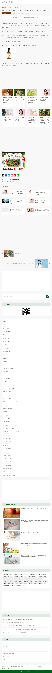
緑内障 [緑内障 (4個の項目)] (17, 583)
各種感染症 (6, 405)
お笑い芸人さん (7, 458)
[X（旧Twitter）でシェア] (3, 175)
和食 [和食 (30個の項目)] (45, 576)
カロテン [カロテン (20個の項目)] (16, 574)
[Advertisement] (26, 77)
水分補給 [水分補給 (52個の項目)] (15, 581)
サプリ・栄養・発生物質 (10, 385)
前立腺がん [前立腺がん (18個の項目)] (34, 576)
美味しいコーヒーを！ (8, 659)
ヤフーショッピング (7, 649)
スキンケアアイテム (16, 7)
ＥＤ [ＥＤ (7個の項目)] (23, 585)
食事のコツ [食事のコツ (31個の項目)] (13, 585)
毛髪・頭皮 (6, 331)
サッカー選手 (7, 448)
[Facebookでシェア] (6, 175)
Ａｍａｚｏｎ (6, 643)
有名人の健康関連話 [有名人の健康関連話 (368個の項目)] (32, 578)
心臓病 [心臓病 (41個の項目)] (11, 578)
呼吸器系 (6, 354)
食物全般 (6, 421)
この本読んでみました (9, 475)
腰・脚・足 (7, 341)
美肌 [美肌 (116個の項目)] (21, 583)
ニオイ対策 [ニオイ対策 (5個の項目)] (31, 574)
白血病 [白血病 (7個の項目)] (36, 581)
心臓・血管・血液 (8, 368)
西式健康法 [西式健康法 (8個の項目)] (40, 583)
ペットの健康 (7, 465)
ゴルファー (6, 451)
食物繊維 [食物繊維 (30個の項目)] (19, 585)
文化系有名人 (7, 441)
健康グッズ (6, 418)
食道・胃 (6, 348)
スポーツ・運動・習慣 (9, 388)
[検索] (47, 296)
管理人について (7, 468)
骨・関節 (6, 344)
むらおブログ (6, 656)
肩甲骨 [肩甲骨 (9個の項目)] (25, 583)
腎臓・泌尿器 (7, 364)
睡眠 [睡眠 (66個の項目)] (40, 581)
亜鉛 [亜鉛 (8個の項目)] (25, 576)
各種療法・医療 (7, 408)
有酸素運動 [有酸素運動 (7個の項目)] (40, 578)
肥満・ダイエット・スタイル (11, 401)
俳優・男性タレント (8, 428)
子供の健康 (6, 415)
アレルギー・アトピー (9, 374)
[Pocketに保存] (12, 175)
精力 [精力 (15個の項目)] (13, 583)
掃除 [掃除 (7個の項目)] (15, 578)
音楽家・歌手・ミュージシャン (11, 431)
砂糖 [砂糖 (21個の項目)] (5, 583)
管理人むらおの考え (8, 471)
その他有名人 (7, 461)
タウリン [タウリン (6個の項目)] (25, 574)
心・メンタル (7, 398)
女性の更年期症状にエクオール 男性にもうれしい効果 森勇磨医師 (18, 619)
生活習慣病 (6, 378)
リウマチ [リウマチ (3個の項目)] (16, 576)
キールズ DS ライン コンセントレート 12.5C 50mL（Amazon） (19, 45)
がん (5, 381)
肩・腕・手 (6, 338)
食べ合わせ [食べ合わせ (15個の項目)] (6, 585)
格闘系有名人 (7, 455)
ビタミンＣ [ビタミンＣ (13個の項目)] (38, 574)
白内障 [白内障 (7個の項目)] (31, 581)
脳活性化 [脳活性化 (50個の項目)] (30, 583)
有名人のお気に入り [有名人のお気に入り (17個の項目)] (22, 578)
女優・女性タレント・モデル (11, 425)
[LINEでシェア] (18, 175)
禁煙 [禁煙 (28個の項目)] (9, 583)
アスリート (6, 435)
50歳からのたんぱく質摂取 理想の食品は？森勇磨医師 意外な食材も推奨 (19, 629)
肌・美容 (9, 7)
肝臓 (5, 361)
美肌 (7, 181)
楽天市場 (36, 63)
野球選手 (6, 445)
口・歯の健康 (7, 351)
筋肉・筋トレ (7, 391)
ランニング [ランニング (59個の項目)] (10, 576)
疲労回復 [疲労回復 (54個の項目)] (26, 581)
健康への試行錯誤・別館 (8, 653)
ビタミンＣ (12, 181)
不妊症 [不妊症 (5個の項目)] (21, 576)
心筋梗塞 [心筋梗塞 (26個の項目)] (6, 578)
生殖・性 (6, 371)
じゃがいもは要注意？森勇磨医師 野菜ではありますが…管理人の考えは (19, 625)
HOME (4, 7)
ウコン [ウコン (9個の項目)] (11, 574)
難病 (5, 411)
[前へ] (20, 253)
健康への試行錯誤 (7, 2)
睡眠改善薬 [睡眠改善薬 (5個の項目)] (45, 581)
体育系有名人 (7, 438)
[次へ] (26, 263)
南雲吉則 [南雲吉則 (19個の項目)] (40, 576)
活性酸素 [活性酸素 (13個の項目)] (20, 581)
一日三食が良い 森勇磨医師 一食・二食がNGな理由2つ (15, 622)
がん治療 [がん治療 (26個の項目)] (6, 574)
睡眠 (5, 395)
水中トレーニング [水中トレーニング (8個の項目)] (7, 581)
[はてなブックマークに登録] (9, 175)
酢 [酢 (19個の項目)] (44, 583)
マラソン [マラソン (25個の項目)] (44, 574)
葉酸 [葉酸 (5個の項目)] (35, 583)
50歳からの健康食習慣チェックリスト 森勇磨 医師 (14, 632)
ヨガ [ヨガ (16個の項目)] (5, 576)
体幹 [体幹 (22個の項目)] (29, 576)
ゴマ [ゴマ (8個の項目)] (21, 574)
